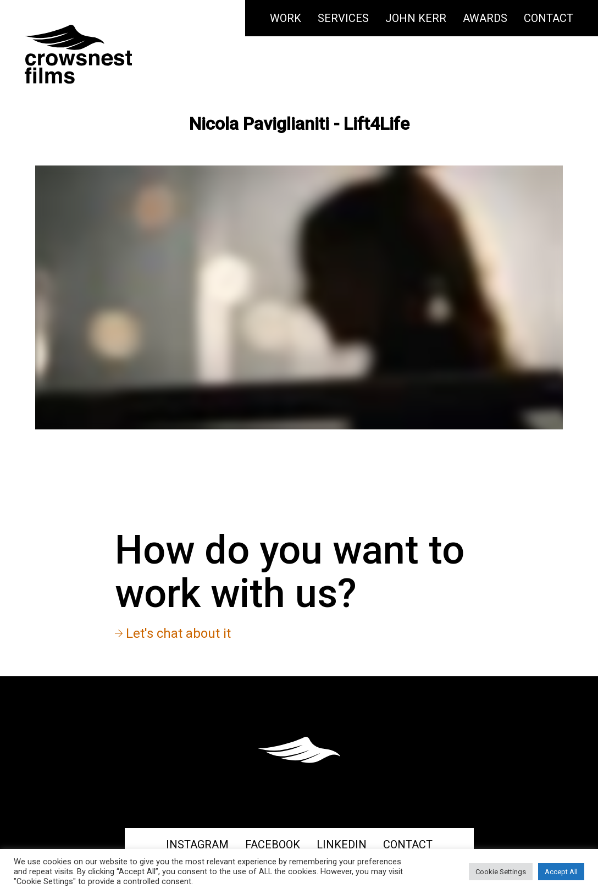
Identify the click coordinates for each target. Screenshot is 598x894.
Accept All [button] (561, 872)
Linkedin (342, 844)
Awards (485, 18)
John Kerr (415, 18)
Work (285, 18)
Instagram (197, 844)
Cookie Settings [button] (500, 872)
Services (343, 18)
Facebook (272, 844)
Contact (548, 18)
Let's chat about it (173, 633)
